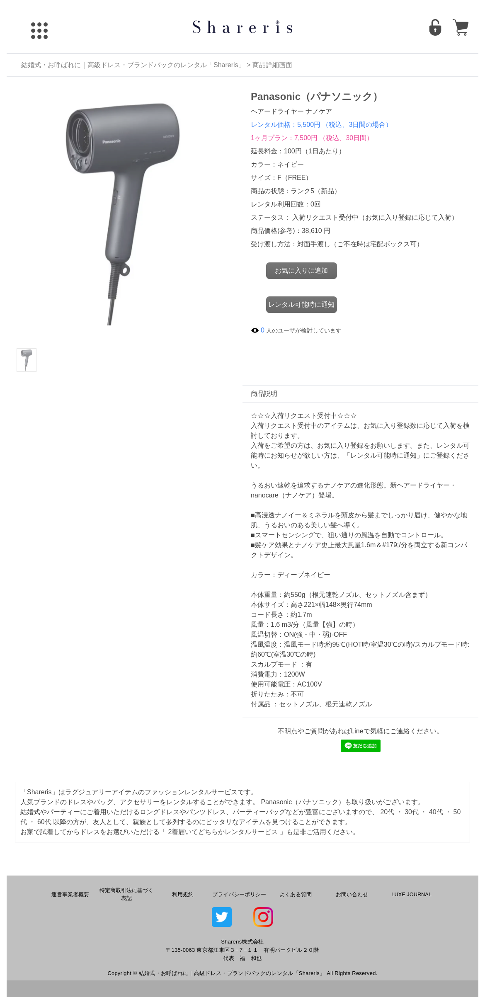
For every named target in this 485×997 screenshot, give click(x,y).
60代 (44, 821)
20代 (387, 811)
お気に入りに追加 (301, 270)
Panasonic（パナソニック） (317, 96)
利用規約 (183, 894)
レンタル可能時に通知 (301, 304)
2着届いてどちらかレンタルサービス (223, 831)
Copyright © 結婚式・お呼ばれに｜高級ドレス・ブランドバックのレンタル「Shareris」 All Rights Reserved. (242, 973)
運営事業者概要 (70, 894)
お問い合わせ (352, 894)
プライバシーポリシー (239, 894)
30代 (412, 811)
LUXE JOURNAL (411, 894)
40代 (436, 811)
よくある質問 (295, 894)
